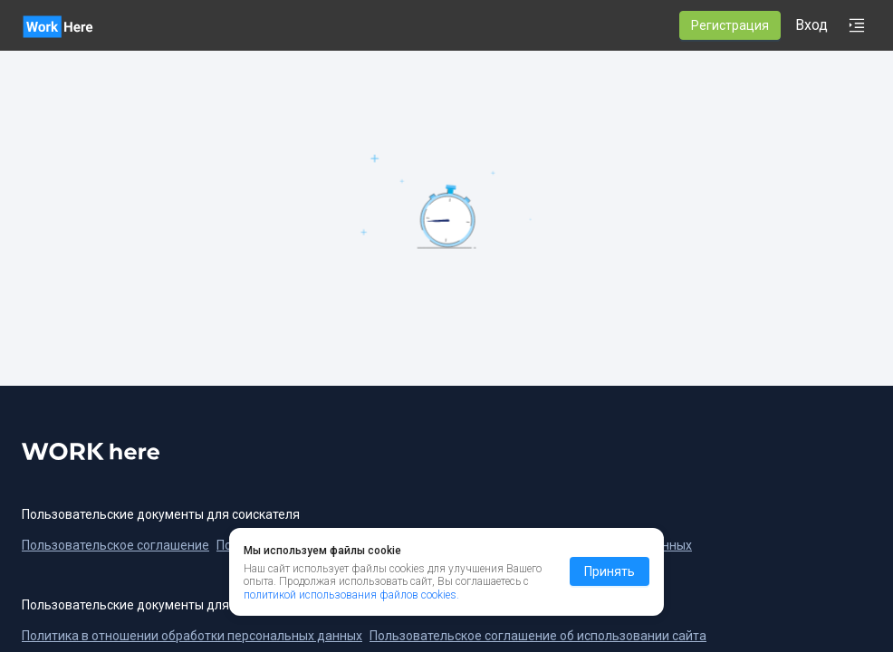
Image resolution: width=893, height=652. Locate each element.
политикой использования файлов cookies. (351, 595)
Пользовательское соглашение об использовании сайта (538, 635)
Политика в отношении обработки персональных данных (192, 635)
